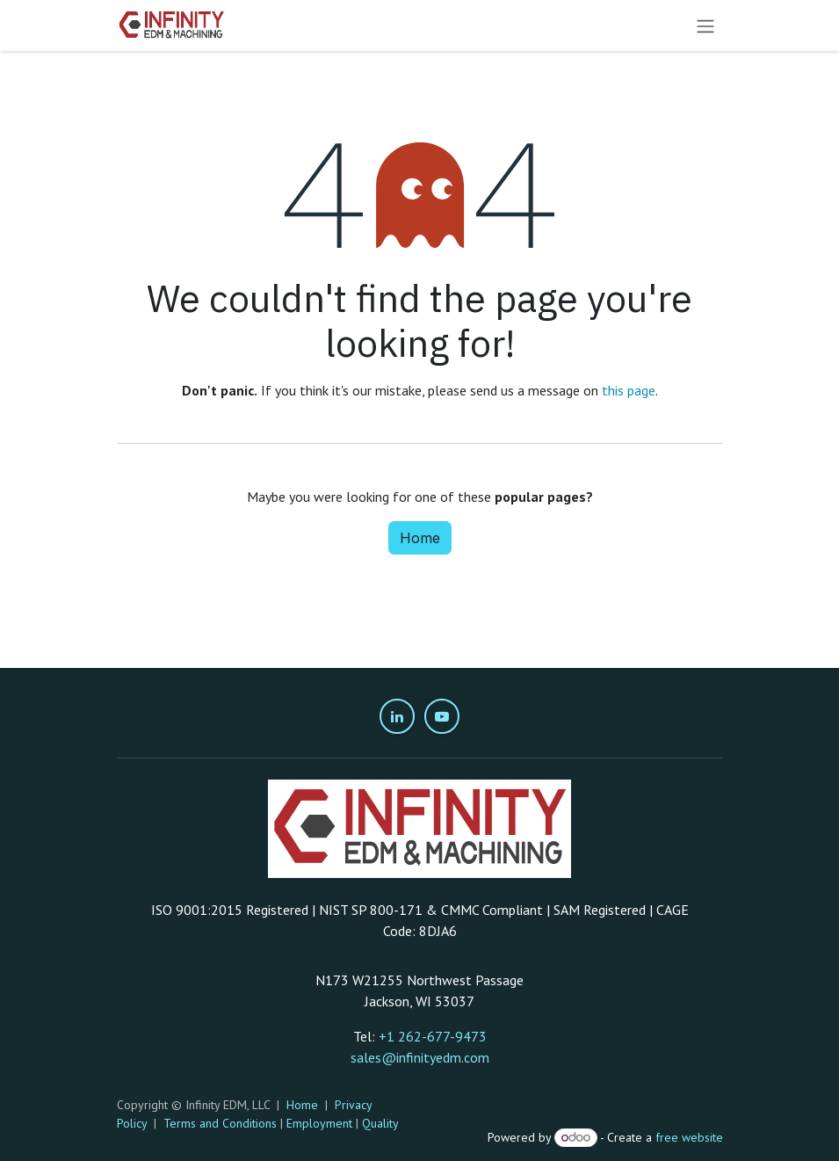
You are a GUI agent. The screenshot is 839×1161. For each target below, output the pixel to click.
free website (689, 1137)
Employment (319, 1123)
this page (628, 390)
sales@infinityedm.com (420, 1057)
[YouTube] (441, 716)
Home (420, 538)
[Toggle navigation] (705, 25)
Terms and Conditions (220, 1123)
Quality (380, 1123)
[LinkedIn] (397, 716)
